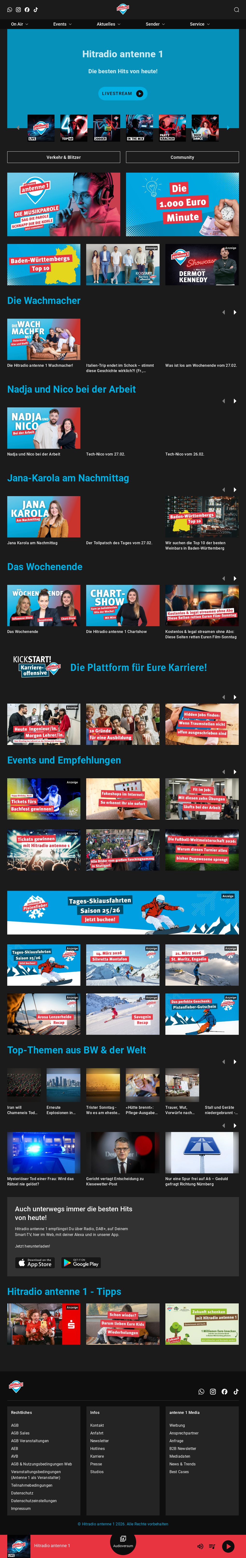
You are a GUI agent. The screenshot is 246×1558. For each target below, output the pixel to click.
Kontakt (97, 1425)
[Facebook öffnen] (27, 9)
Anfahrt (97, 1433)
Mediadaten (179, 1456)
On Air (20, 24)
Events (63, 24)
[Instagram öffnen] (18, 9)
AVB (14, 1456)
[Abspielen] (228, 1546)
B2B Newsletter (182, 1448)
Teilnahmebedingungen (32, 1485)
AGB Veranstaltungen (30, 1441)
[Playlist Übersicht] (212, 1546)
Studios (97, 1472)
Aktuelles (109, 24)
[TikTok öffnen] (35, 9)
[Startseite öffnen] (123, 9)
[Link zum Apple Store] (35, 1263)
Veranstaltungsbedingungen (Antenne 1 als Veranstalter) (36, 1475)
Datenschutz (22, 1493)
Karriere (97, 1456)
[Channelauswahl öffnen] (236, 10)
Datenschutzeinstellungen (34, 1501)
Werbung (177, 1425)
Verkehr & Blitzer (64, 157)
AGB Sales (20, 1433)
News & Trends (182, 1464)
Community (182, 157)
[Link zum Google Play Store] (81, 1263)
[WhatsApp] (201, 1392)
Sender (156, 24)
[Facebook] (224, 1392)
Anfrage (176, 1441)
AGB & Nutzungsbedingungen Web (41, 1464)
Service (200, 24)
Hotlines (97, 1448)
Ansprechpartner (184, 1433)
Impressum (21, 1508)
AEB (14, 1448)
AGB (15, 1425)
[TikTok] (236, 1392)
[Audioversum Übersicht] (123, 1542)
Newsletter (99, 1441)
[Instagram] (213, 1392)
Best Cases (179, 1472)
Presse (96, 1464)
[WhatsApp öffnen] (9, 9)
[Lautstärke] (200, 1546)
